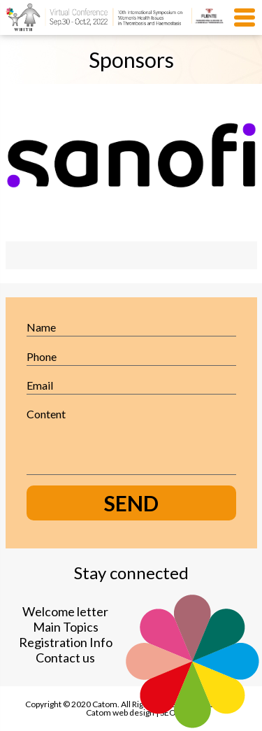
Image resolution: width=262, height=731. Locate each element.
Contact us (65, 657)
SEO (168, 712)
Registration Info (65, 642)
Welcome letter (65, 611)
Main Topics (66, 626)
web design (133, 712)
